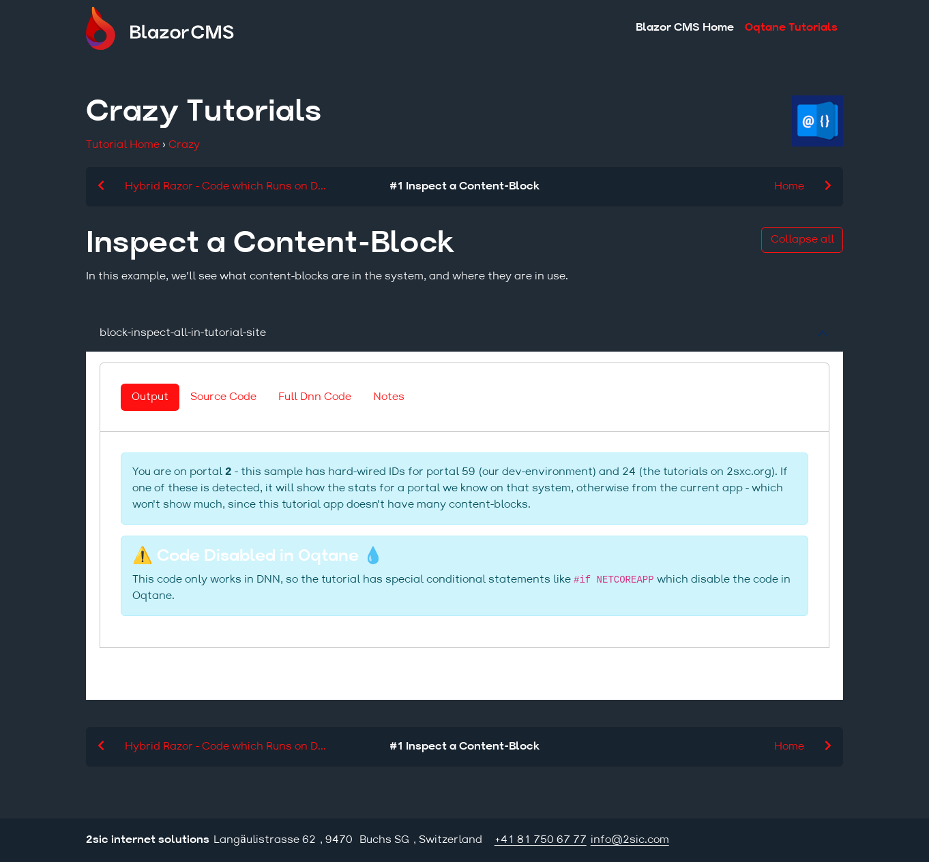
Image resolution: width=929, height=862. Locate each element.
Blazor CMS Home (685, 27)
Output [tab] (150, 397)
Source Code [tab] (223, 397)
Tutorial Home (123, 145)
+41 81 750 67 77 (541, 840)
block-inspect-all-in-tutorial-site (183, 333)
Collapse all (802, 239)
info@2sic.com (630, 840)
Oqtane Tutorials (791, 27)
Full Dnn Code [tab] (314, 397)
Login (832, 840)
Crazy (184, 145)
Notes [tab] (388, 397)
